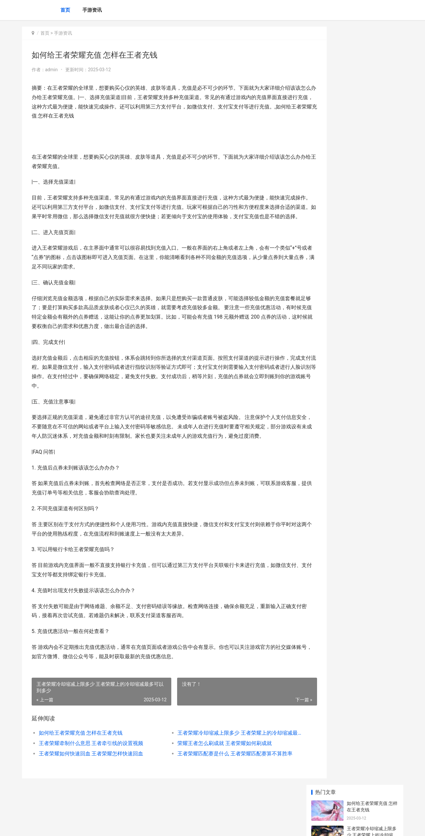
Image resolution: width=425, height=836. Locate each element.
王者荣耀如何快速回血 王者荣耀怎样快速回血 (91, 772)
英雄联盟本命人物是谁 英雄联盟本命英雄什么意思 (372, 449)
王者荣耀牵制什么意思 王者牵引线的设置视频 (91, 762)
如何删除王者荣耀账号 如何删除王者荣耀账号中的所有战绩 (372, 275)
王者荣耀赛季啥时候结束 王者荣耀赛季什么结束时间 (372, 200)
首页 (65, 10)
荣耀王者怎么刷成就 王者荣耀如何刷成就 (211, 762)
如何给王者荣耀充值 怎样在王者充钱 (81, 752)
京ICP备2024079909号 (110, 825)
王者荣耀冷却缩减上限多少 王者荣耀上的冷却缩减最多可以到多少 (220, 752)
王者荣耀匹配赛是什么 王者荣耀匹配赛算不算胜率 (220, 772)
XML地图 (138, 825)
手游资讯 (92, 10)
